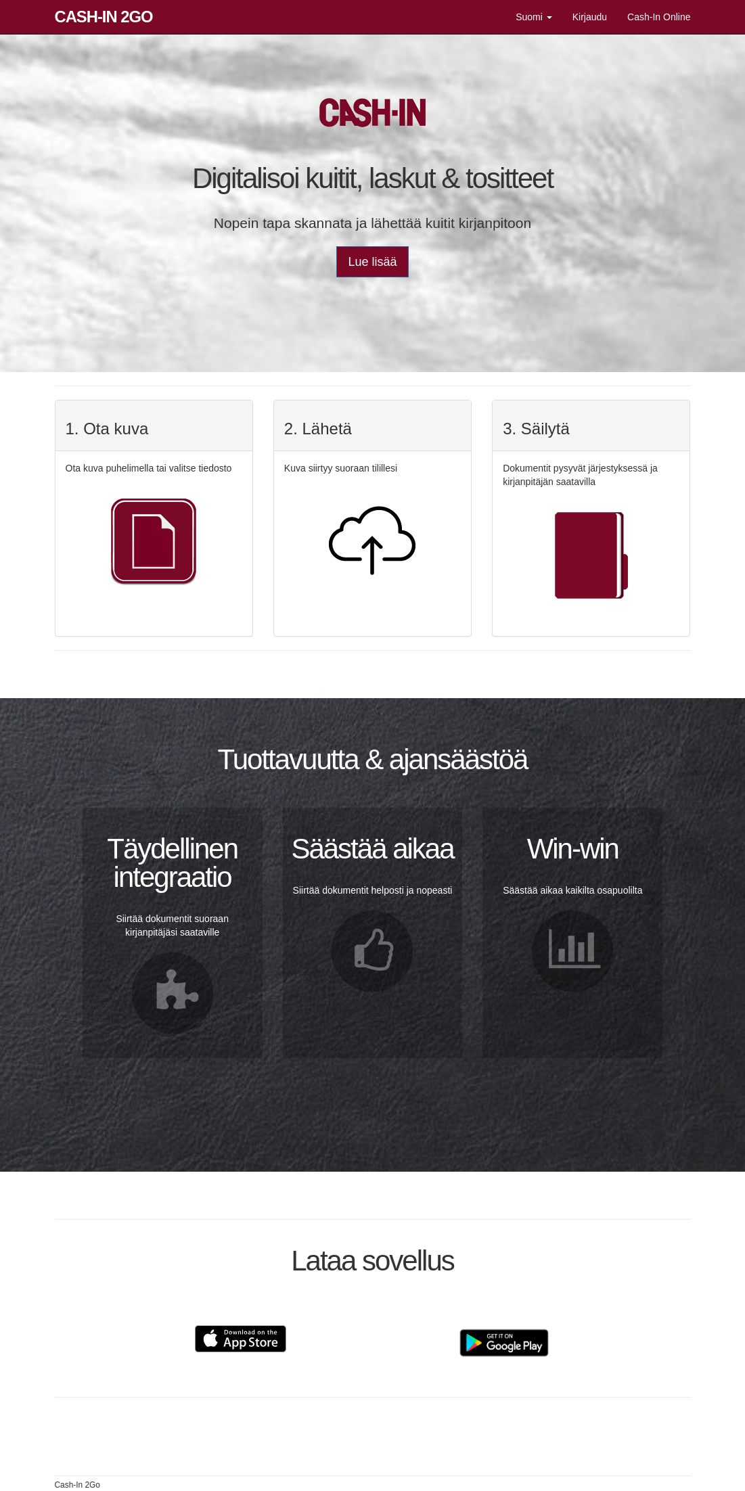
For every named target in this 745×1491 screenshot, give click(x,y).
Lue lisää (372, 262)
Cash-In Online (658, 17)
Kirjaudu (589, 17)
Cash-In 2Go (104, 16)
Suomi (534, 17)
